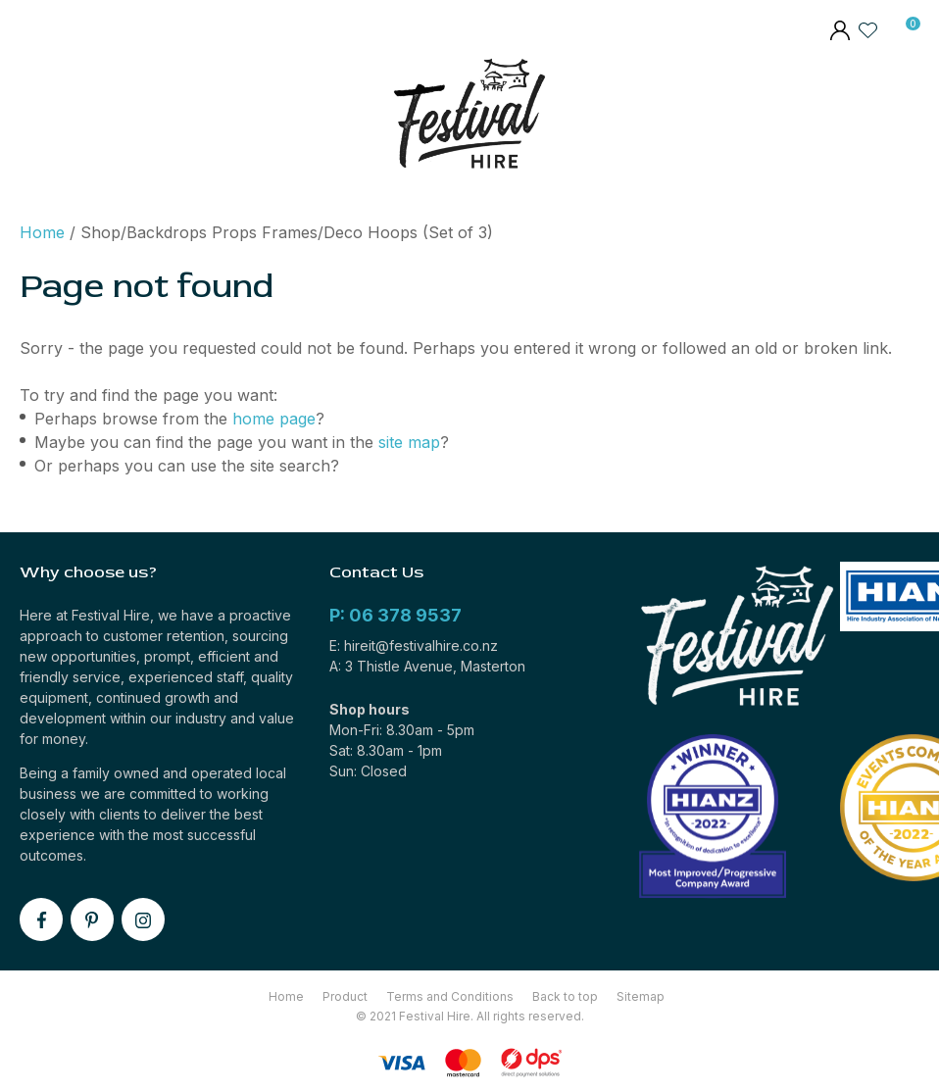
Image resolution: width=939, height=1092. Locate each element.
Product (345, 996)
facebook (41, 919)
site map (409, 442)
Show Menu (32, 118)
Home (42, 232)
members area (839, 32)
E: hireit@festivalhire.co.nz (413, 645)
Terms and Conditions (450, 996)
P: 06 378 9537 (395, 615)
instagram (143, 919)
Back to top (565, 996)
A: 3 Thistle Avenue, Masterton (427, 666)
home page (274, 418)
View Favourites (868, 29)
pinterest (92, 919)
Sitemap (641, 996)
